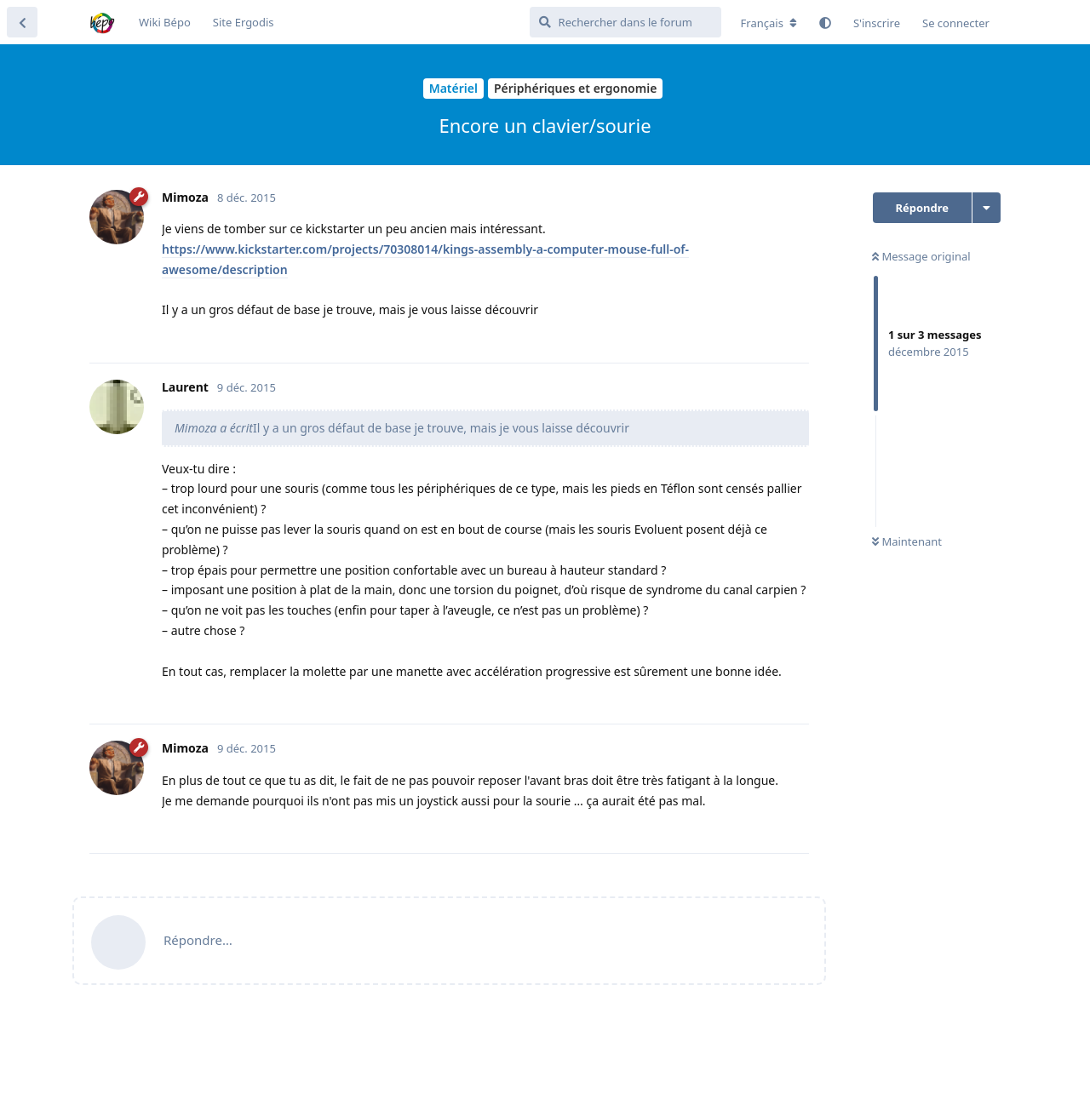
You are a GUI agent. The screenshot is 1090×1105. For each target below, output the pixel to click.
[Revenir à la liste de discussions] (22, 22)
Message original (921, 256)
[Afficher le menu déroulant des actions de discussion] (986, 207)
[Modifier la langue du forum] (769, 23)
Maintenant (907, 541)
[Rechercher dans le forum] (625, 22)
